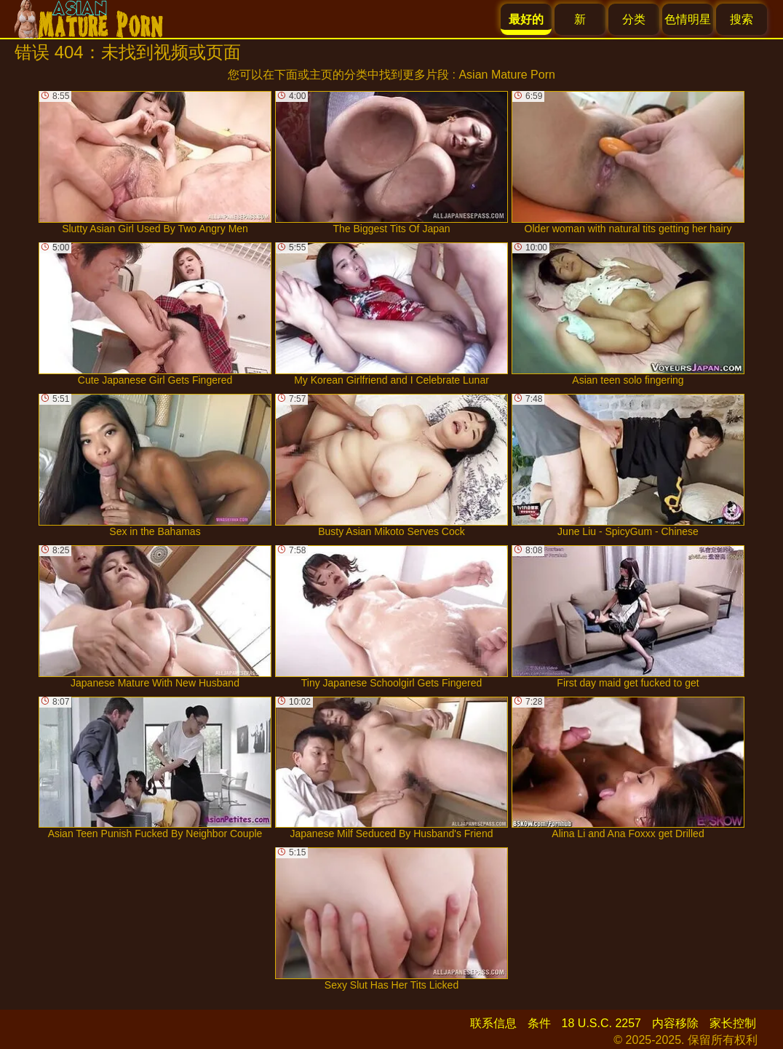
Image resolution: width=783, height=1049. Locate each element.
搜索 (741, 19)
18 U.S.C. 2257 (601, 1023)
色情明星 (687, 19)
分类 (633, 19)
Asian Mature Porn (506, 74)
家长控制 (733, 1023)
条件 (539, 1023)
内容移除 (675, 1023)
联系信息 (493, 1023)
